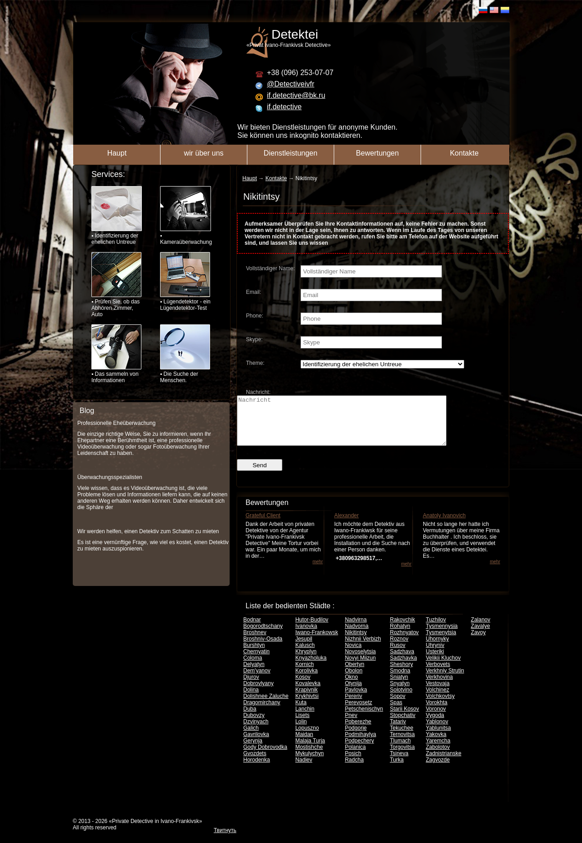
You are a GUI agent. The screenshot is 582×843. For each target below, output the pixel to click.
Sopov (397, 705)
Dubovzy (254, 725)
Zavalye (480, 635)
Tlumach (400, 750)
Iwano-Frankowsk (316, 642)
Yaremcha (438, 750)
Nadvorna (356, 635)
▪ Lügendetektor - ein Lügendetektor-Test (185, 281)
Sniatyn (399, 686)
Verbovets (438, 674)
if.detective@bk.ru (296, 95)
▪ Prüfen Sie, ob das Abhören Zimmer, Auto (116, 285)
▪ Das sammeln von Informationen (116, 354)
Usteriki (435, 661)
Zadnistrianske (444, 763)
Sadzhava (402, 661)
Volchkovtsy (440, 705)
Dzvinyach (255, 731)
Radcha (354, 769)
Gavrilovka (256, 744)
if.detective (284, 107)
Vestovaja (438, 693)
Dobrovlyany (258, 693)
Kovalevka (307, 693)
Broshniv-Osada (262, 648)
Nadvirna (355, 629)
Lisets (302, 725)
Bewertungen (377, 153)
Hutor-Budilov (311, 629)
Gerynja (252, 750)
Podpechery (359, 750)
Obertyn (354, 674)
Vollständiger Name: (270, 268)
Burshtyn (254, 654)
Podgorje (355, 737)
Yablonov (437, 731)
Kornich (304, 674)
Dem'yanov (257, 680)
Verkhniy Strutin (445, 680)
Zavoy (478, 642)
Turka (396, 769)
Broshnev (254, 642)
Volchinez (437, 699)
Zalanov (481, 629)
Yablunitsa (438, 737)
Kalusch (305, 654)
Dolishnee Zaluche (265, 705)
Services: (108, 174)
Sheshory (401, 674)
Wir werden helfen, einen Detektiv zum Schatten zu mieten (148, 531)
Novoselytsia (360, 661)
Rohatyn (400, 635)
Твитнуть (225, 840)
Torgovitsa (402, 756)
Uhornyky (437, 648)
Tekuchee (401, 737)
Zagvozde (438, 769)
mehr (317, 571)
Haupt (117, 153)
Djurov (251, 686)
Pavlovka (356, 699)
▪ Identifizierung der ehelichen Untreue (116, 215)
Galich (251, 737)
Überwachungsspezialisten (109, 477)
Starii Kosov (404, 718)
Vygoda (435, 725)
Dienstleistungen (290, 153)
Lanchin (304, 718)
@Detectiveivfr (290, 84)
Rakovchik (402, 629)
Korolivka (306, 680)
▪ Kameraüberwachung (185, 215)
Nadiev (303, 769)
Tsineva (399, 763)
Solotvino (401, 699)
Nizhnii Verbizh (363, 648)
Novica (353, 654)
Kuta (300, 712)
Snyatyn (399, 693)
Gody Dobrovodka (265, 756)
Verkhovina (439, 686)
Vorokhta (436, 712)
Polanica (355, 756)
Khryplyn (305, 661)
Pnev (351, 725)
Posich (353, 763)
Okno (351, 686)
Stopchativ (402, 725)
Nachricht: (258, 392)
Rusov (397, 654)
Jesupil (303, 648)
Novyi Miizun (360, 667)
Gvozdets (254, 763)
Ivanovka (306, 635)
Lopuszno (307, 737)
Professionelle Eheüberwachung (116, 423)
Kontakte (464, 153)
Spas (396, 712)
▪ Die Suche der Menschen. (185, 354)
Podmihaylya (360, 744)
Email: (253, 292)
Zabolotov (438, 756)
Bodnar (252, 629)
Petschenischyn (364, 718)
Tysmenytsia (441, 642)
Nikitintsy (355, 642)
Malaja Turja (310, 750)
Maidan (304, 744)
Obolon (353, 680)
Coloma (252, 667)
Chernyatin (256, 661)
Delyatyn (254, 674)
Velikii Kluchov (443, 667)
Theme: (255, 363)
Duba (249, 718)
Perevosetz (358, 712)
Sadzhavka (403, 667)
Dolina (251, 699)
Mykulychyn (309, 763)
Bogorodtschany (263, 635)
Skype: (254, 339)
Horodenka (256, 769)
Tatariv (398, 731)
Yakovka (436, 744)
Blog (87, 410)
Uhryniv (435, 654)
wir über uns (203, 153)
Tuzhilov (436, 629)
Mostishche (309, 756)
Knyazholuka (310, 667)
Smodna (400, 680)
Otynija (353, 693)
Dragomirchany (261, 712)
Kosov (302, 686)
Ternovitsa (402, 744)
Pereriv (353, 705)
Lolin (300, 731)
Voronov (436, 718)
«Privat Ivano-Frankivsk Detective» (382, 37)
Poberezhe (358, 731)
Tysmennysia (442, 635)
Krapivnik (306, 699)
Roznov (399, 648)
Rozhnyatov (404, 642)
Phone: (254, 316)
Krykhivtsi (306, 705)
